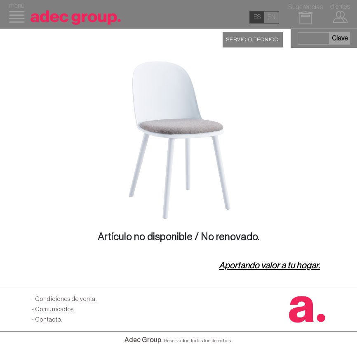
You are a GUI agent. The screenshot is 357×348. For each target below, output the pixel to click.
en (271, 17)
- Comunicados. (53, 309)
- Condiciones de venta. (64, 299)
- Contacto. (47, 320)
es (257, 17)
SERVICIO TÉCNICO (252, 39)
